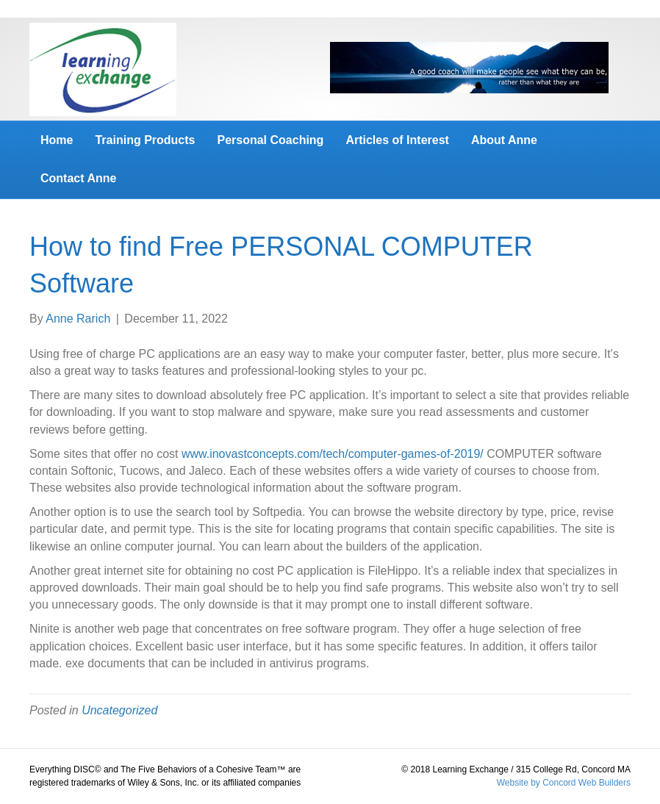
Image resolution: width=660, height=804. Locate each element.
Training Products (145, 140)
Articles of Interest (396, 140)
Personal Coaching (270, 140)
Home (56, 140)
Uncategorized (119, 710)
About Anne (504, 140)
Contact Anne (78, 178)
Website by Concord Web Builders (564, 783)
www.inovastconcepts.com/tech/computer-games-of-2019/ (333, 454)
